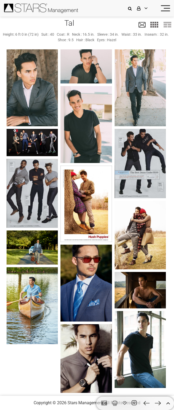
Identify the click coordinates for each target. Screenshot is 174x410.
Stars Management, (86, 402)
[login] (146, 8)
